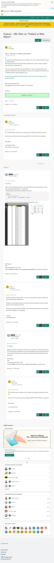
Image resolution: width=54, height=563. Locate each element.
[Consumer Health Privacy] (27, 559)
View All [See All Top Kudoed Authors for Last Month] (7, 518)
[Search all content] (35, 20)
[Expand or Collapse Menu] (2, 14)
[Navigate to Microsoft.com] (5, 11)
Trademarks (3, 554)
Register (32, 17)
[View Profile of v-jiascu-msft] (16, 174)
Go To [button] (47, 17)
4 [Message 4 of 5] (11, 368)
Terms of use (3, 552)
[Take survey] (9, 455)
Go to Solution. (29, 95)
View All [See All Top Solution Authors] (7, 489)
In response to (14, 124)
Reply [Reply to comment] (46, 155)
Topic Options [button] (45, 40)
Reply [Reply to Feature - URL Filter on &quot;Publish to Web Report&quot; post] (46, 107)
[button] (38, 40)
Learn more (4, 6)
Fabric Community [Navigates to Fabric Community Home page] (16, 11)
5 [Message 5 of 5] (12, 411)
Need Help (11, 100)
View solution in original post (12, 147)
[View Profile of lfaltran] (10, 47)
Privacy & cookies (4, 549)
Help (42, 17)
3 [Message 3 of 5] (10, 322)
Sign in (37, 17)
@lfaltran (8, 183)
